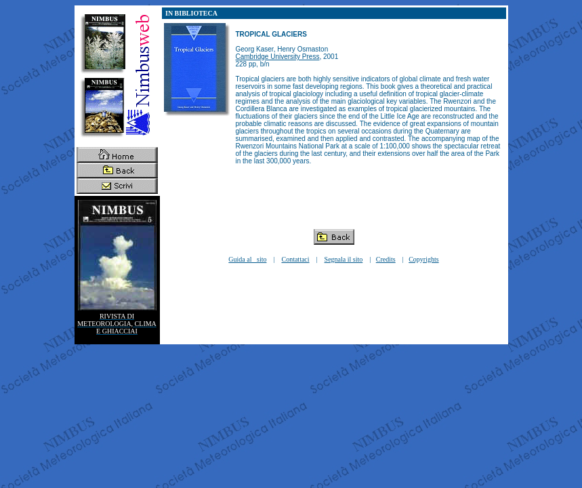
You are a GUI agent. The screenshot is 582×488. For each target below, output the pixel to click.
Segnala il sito (344, 259)
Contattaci (295, 259)
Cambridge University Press (278, 56)
